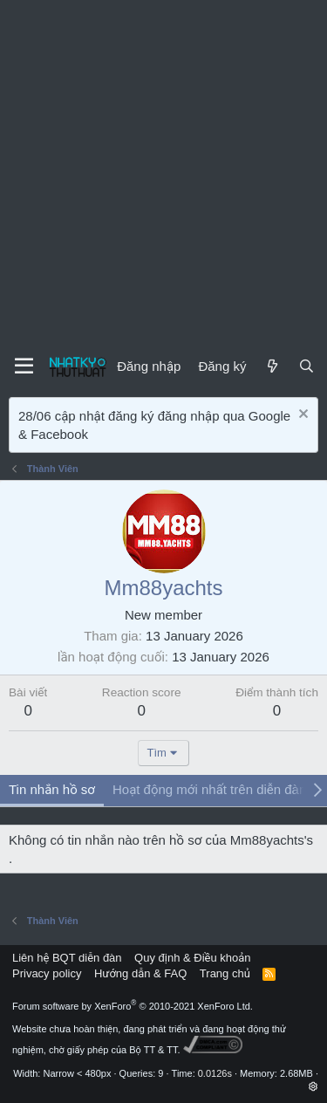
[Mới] (272, 366)
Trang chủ (225, 973)
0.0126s (215, 1073)
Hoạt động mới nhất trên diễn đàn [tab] (209, 789)
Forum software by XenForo (132, 1006)
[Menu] (23, 366)
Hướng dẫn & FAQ (140, 973)
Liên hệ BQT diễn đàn (67, 957)
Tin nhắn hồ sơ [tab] (52, 789)
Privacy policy (46, 973)
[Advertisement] (163, 172)
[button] (313, 1086)
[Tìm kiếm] (307, 366)
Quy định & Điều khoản (192, 957)
